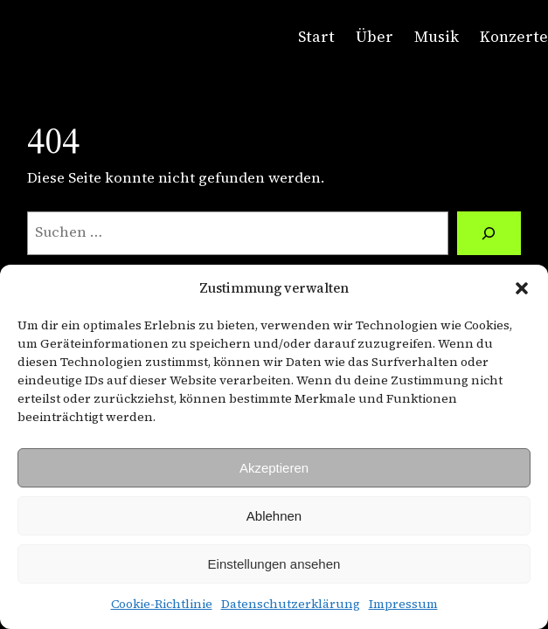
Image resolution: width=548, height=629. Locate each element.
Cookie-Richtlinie (161, 603)
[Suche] (489, 233)
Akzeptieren (274, 467)
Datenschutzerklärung (290, 603)
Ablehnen (274, 515)
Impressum (403, 603)
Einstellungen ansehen (274, 563)
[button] (522, 288)
